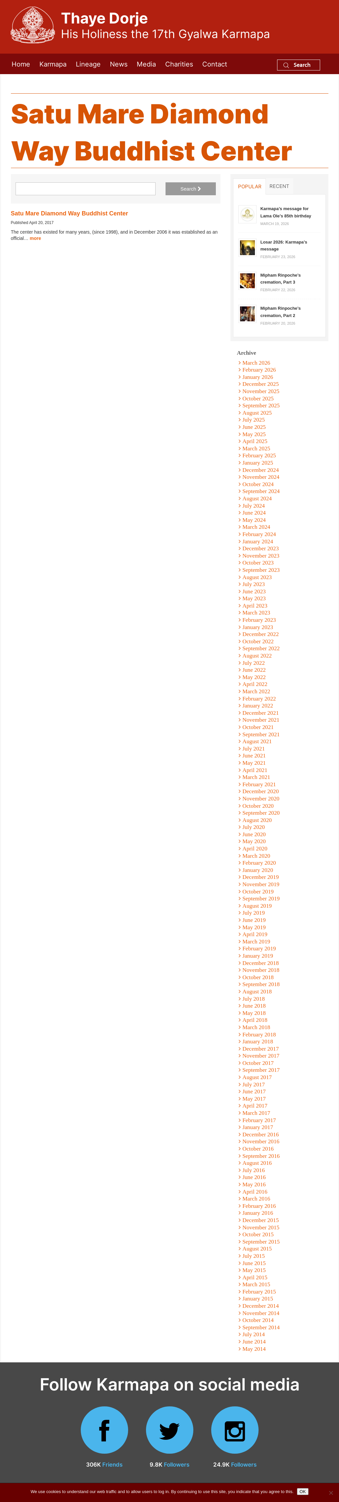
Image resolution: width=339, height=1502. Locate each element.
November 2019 (260, 884)
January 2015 (257, 1299)
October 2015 (257, 1234)
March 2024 (256, 527)
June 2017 (254, 1091)
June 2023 (254, 591)
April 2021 (254, 770)
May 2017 (254, 1099)
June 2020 (254, 834)
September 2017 (261, 1070)
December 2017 (260, 1049)
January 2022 (257, 706)
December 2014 (260, 1306)
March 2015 (256, 1284)
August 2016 (257, 1163)
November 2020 (260, 799)
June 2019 (254, 920)
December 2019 (260, 877)
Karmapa (53, 63)
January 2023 (257, 627)
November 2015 (260, 1227)
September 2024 (261, 491)
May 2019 (254, 927)
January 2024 (257, 541)
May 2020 (254, 841)
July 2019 (253, 913)
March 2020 (256, 856)
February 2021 (259, 784)
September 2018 (261, 984)
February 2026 (259, 370)
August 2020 (257, 820)
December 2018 (260, 963)
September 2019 (261, 898)
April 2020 (254, 848)
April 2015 (254, 1277)
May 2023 (254, 598)
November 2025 (260, 391)
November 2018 (260, 970)
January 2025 (257, 463)
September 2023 (261, 570)
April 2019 (254, 934)
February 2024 (259, 534)
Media (146, 63)
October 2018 (257, 977)
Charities (179, 63)
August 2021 (257, 741)
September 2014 (261, 1327)
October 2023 (257, 563)
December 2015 (260, 1220)
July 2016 (253, 1170)
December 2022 (260, 634)
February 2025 (259, 455)
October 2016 (257, 1149)
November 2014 (260, 1313)
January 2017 (257, 1127)
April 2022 (254, 684)
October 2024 (257, 484)
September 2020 (261, 813)
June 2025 (254, 427)
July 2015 (253, 1256)
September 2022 (261, 648)
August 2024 (257, 498)
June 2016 (254, 1177)
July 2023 (253, 584)
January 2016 (257, 1213)
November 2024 (260, 477)
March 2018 (256, 1027)
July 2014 (253, 1334)
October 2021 (257, 727)
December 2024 (260, 470)
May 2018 (254, 1013)
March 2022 (256, 691)
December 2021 (260, 713)
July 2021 (253, 749)
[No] (330, 1492)
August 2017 (257, 1077)
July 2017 (253, 1084)
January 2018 (257, 1041)
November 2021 (260, 720)
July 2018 (253, 999)
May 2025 (254, 434)
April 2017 (254, 1106)
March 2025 (256, 448)
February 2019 (259, 948)
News (118, 63)
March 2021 (256, 777)
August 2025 (257, 413)
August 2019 (257, 906)
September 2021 (261, 734)
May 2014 (254, 1349)
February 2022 (259, 699)
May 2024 (254, 520)
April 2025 (254, 441)
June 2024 (254, 513)
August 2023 (257, 577)
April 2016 (254, 1192)
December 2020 (260, 791)
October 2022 (257, 641)
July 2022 (253, 663)
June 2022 (254, 670)
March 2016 (256, 1199)
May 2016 (254, 1184)
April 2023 (254, 606)
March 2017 (256, 1113)
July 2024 (253, 506)
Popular (250, 186)
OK (303, 1491)
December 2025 (260, 384)
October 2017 (257, 1063)
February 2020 (259, 863)
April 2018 (254, 1020)
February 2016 (259, 1206)
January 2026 (257, 377)
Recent (279, 186)
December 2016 (260, 1134)
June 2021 (254, 755)
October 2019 (257, 891)
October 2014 (257, 1320)
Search (297, 64)
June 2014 (254, 1342)
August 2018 (257, 991)
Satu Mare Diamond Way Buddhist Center (69, 213)
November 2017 (260, 1056)
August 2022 (257, 656)
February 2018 (259, 1034)
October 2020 (257, 806)
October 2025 (257, 398)
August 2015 (257, 1249)
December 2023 (260, 548)
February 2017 (259, 1120)
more (35, 238)
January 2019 (257, 956)
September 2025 (261, 405)
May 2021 (254, 763)
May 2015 (254, 1270)
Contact (214, 63)
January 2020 (257, 870)
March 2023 (256, 613)
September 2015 (261, 1242)
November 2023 (260, 556)
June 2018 (254, 1006)
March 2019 (256, 941)
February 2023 (259, 620)
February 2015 (259, 1292)
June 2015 (254, 1263)
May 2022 (254, 677)
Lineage (88, 63)
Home (21, 63)
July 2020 (253, 827)
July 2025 (253, 420)
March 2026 (256, 363)
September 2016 (261, 1156)
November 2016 (260, 1141)
